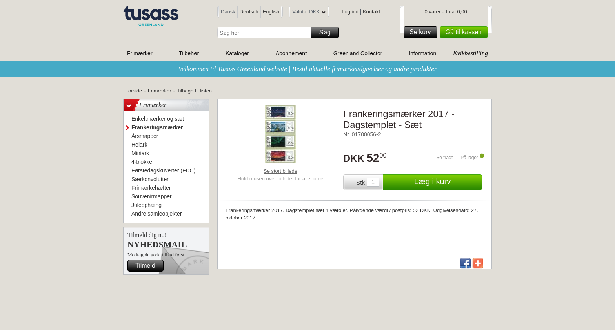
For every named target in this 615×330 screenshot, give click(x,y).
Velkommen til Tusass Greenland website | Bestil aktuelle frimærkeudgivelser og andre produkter (307, 69)
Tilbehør (189, 53)
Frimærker (140, 53)
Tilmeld (148, 266)
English (271, 12)
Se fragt (444, 157)
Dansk (228, 12)
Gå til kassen (466, 32)
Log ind (350, 12)
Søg (328, 32)
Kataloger (237, 53)
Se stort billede (280, 171)
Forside (133, 91)
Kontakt (371, 12)
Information (422, 53)
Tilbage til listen (194, 91)
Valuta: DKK (309, 13)
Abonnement (291, 53)
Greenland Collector (357, 53)
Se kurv (422, 32)
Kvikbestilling (470, 53)
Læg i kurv (447, 182)
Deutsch (249, 12)
